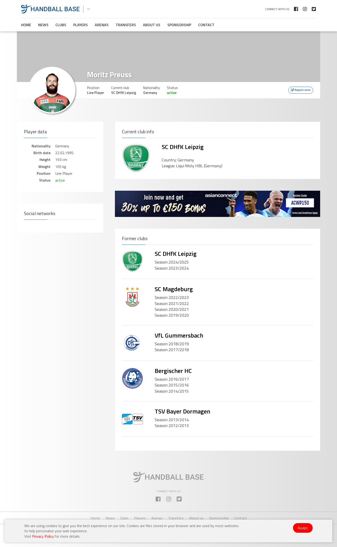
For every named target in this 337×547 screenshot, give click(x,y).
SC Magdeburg (174, 289)
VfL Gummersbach (179, 335)
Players (80, 25)
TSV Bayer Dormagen (182, 411)
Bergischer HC (173, 370)
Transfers (126, 25)
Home (26, 25)
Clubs (60, 25)
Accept (303, 528)
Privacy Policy (43, 536)
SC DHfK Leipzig (183, 146)
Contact (206, 25)
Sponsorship (179, 25)
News (43, 25)
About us (151, 25)
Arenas (102, 25)
